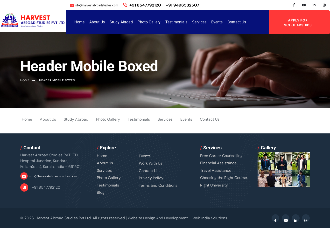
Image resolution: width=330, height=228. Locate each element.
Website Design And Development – (177, 218)
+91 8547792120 (142, 5)
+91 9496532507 (182, 5)
